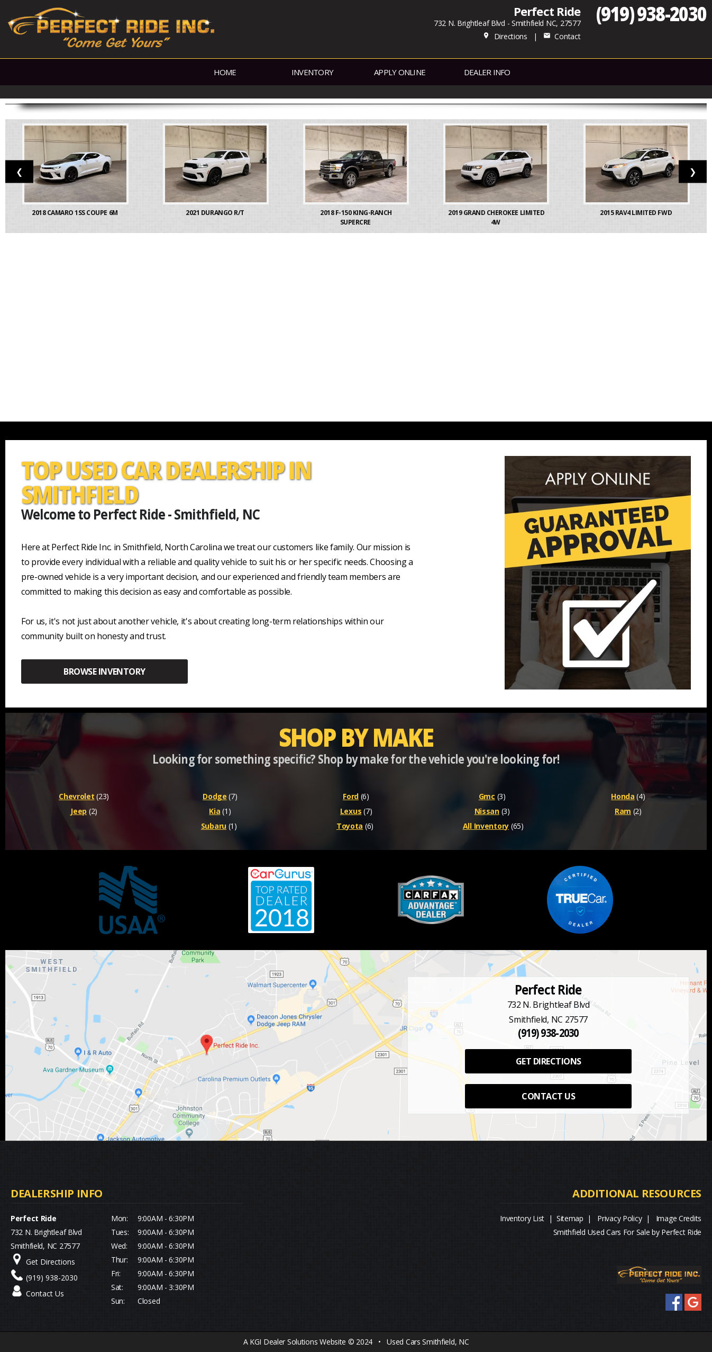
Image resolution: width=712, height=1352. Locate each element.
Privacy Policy (619, 1218)
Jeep (78, 811)
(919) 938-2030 (651, 13)
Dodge (215, 796)
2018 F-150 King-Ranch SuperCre (356, 217)
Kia (214, 811)
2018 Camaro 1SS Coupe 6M (75, 212)
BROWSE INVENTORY (104, 671)
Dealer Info (487, 72)
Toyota (349, 826)
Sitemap (569, 1218)
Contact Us (45, 1293)
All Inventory (486, 826)
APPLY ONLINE (399, 72)
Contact (561, 36)
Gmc (487, 796)
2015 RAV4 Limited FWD (636, 212)
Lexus (351, 811)
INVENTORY (312, 72)
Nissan (486, 811)
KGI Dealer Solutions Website (298, 1342)
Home (225, 72)
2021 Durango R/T (215, 212)
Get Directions (50, 1262)
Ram (623, 811)
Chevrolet (76, 796)
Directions (504, 36)
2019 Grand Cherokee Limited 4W (496, 217)
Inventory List (522, 1218)
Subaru (213, 826)
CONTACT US (548, 1096)
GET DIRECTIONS (548, 1061)
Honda (623, 796)
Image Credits (678, 1218)
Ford (351, 796)
